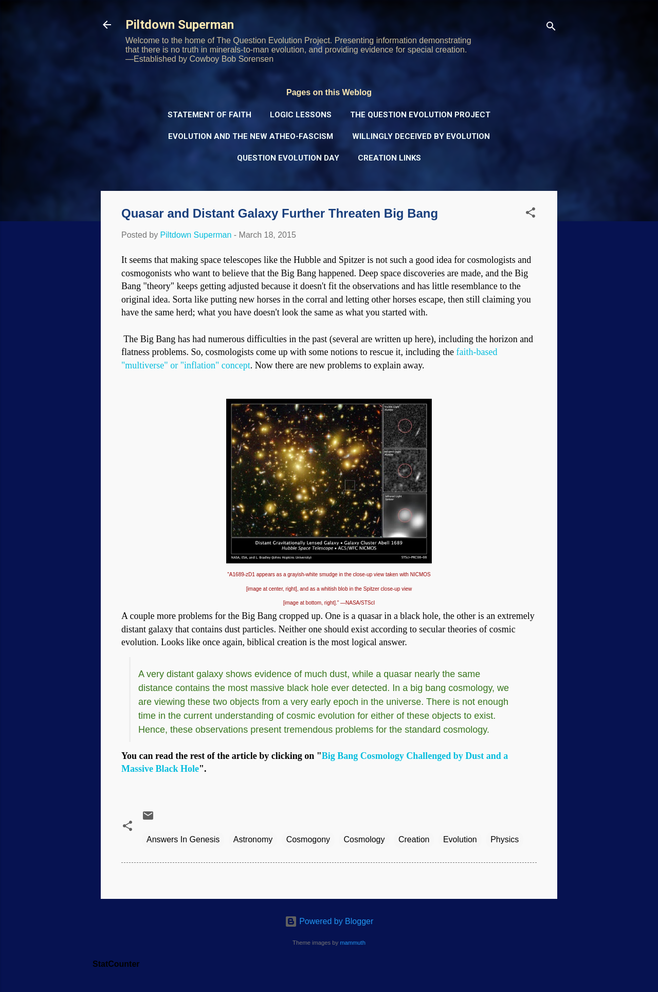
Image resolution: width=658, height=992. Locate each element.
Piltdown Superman (179, 24)
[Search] (551, 28)
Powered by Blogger (329, 921)
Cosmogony (308, 839)
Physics (504, 839)
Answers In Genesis (183, 839)
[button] (530, 214)
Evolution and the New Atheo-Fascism (250, 136)
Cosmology (364, 839)
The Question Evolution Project (420, 114)
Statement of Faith (209, 114)
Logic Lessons (301, 114)
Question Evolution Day (288, 158)
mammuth (352, 943)
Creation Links (389, 158)
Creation (413, 839)
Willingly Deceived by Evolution (421, 136)
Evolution (460, 839)
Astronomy (252, 839)
